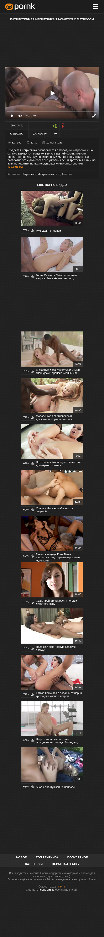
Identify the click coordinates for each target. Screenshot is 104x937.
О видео (17, 133)
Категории (34, 864)
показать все (15, 166)
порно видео (46, 889)
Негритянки (29, 174)
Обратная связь (65, 864)
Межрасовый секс (48, 174)
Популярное (77, 857)
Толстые (67, 174)
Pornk (61, 886)
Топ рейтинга (47, 857)
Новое (21, 857)
